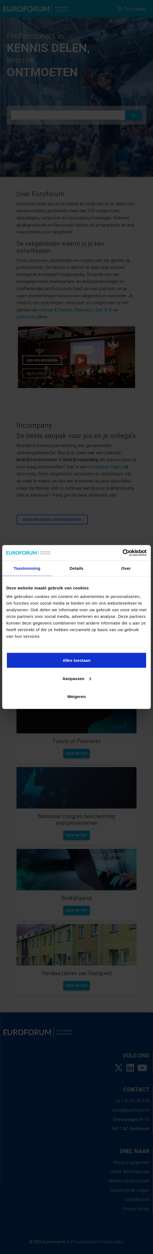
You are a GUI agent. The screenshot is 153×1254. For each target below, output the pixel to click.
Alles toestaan (76, 660)
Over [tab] (126, 568)
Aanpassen (76, 678)
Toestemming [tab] (26, 568)
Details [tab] (76, 568)
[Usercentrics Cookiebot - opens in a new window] (123, 553)
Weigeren (76, 696)
